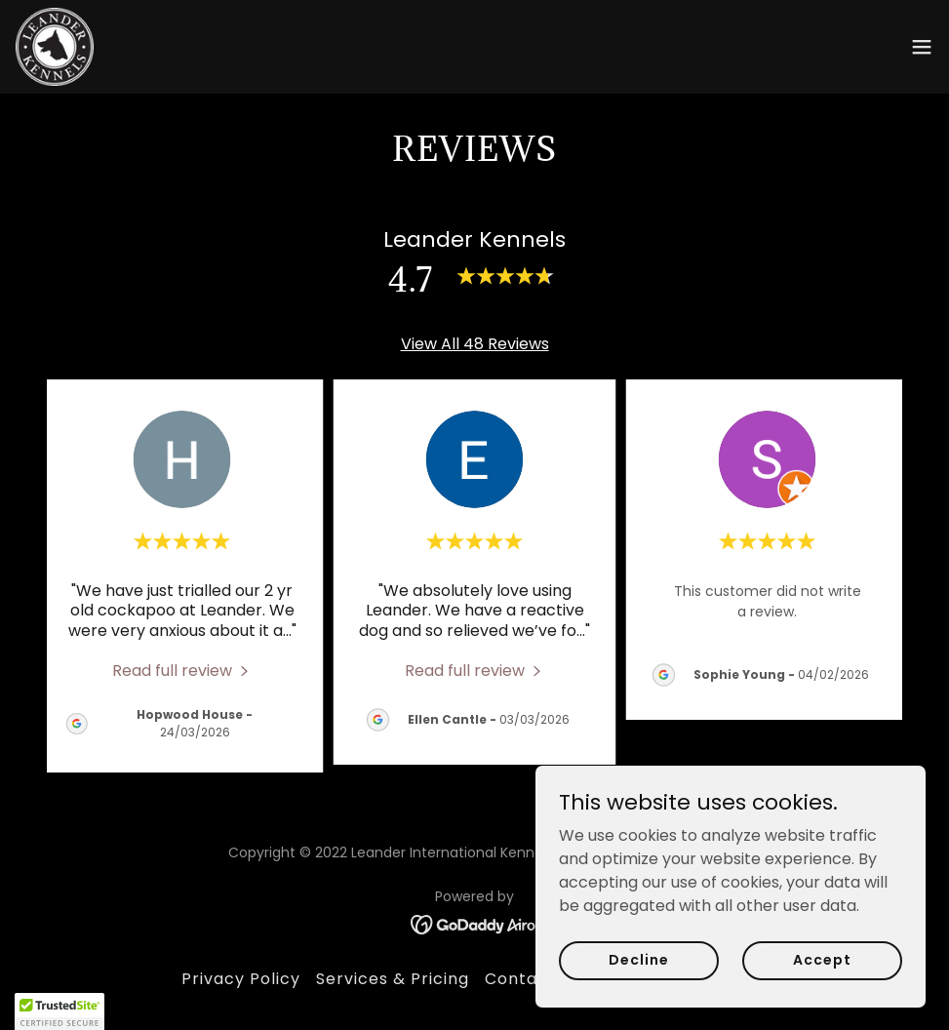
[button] (921, 46)
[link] (55, 47)
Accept (821, 960)
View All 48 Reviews (475, 344)
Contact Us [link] (533, 979)
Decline (638, 960)
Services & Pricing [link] (392, 979)
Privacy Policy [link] (240, 979)
